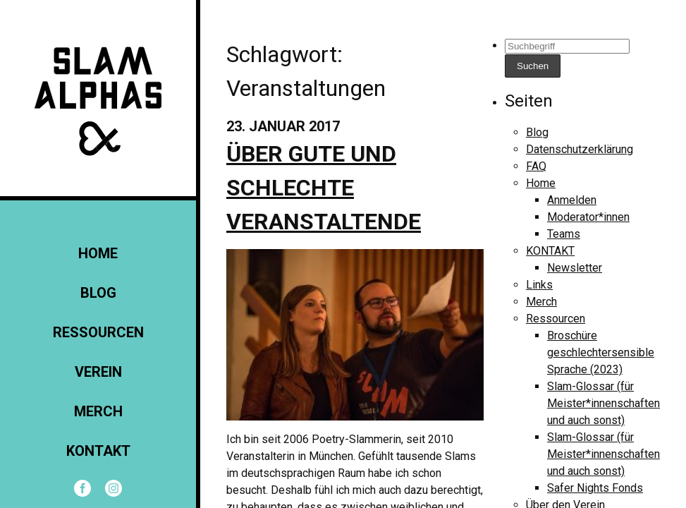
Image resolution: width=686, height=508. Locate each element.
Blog (98, 292)
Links (539, 284)
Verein (98, 371)
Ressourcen (98, 332)
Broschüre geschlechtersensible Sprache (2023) (600, 352)
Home (98, 253)
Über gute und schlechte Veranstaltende (323, 187)
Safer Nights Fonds (595, 488)
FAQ (536, 166)
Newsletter (574, 267)
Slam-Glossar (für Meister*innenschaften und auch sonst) (603, 403)
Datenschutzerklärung (579, 149)
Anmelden (571, 200)
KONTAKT (98, 450)
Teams (563, 234)
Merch (98, 411)
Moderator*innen (588, 217)
